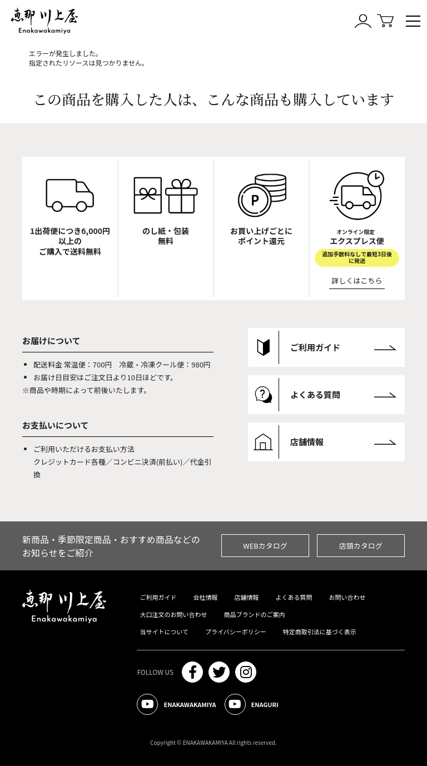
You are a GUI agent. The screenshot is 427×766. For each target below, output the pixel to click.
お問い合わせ (347, 597)
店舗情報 (246, 597)
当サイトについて (164, 631)
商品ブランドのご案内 (254, 614)
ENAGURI (252, 704)
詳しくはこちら (357, 280)
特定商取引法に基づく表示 (319, 631)
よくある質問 (293, 597)
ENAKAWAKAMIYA (176, 704)
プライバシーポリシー (235, 631)
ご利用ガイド (158, 597)
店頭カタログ (361, 545)
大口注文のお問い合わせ (173, 614)
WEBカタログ (265, 545)
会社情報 (205, 597)
